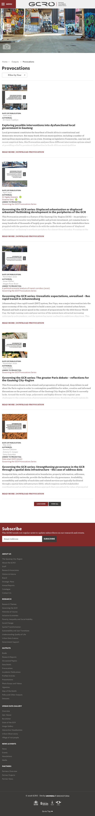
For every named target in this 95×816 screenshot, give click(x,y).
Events (5, 753)
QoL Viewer (6, 715)
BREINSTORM (63, 796)
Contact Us (6, 593)
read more (8, 152)
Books (4, 653)
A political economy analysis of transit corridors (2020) (26, 288)
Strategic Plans (8, 582)
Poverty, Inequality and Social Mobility (17, 619)
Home (5, 62)
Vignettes (6, 687)
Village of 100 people (10, 737)
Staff (4, 566)
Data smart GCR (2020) (12, 459)
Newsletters (7, 756)
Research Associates (10, 570)
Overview (6, 711)
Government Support (10, 642)
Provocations (28, 62)
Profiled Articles (8, 676)
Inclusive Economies (10, 615)
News (4, 749)
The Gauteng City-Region (12, 559)
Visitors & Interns (9, 574)
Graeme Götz (8, 199)
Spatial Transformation (11, 627)
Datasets (5, 698)
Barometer (6, 719)
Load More (41, 504)
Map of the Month (9, 691)
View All (54, 504)
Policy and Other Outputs (12, 695)
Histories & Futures (10, 612)
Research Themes (9, 604)
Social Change (7, 623)
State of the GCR (9, 722)
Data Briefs (6, 664)
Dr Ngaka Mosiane (10, 197)
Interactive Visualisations (12, 730)
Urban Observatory (10, 734)
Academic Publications (11, 672)
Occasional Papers (9, 661)
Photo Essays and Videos (12, 683)
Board (4, 578)
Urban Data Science (10, 638)
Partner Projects (8, 775)
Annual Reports (8, 585)
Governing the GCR (9, 608)
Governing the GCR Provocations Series (19, 204)
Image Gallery (7, 726)
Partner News (7, 779)
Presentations (7, 680)
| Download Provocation (29, 152)
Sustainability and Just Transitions (15, 631)
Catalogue (6, 589)
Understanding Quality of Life (14, 634)
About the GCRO (9, 563)
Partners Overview (9, 771)
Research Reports (9, 657)
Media (4, 760)
